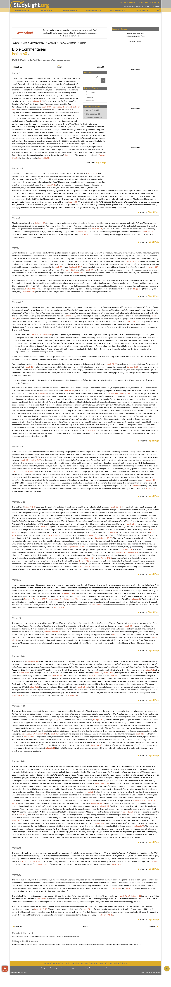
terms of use (49, 963)
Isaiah (83, 42)
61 (100, 67)
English (52, 42)
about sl (113, 963)
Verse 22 (16, 874)
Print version (90, 92)
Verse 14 (16, 618)
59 (18, 67)
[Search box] (92, 80)
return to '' (97, 162)
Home (16, 42)
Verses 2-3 (17, 168)
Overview (89, 95)
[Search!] (103, 80)
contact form (125, 968)
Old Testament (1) (93, 114)
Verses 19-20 (18, 761)
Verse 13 (16, 580)
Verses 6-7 (17, 302)
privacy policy (64, 963)
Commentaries (33, 42)
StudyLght (26, 5)
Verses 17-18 (18, 706)
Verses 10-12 (18, 502)
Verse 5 (15, 247)
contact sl (102, 963)
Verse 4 (15, 218)
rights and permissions (85, 963)
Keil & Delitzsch (68, 42)
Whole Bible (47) (92, 110)
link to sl (123, 963)
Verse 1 (15, 73)
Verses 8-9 (17, 446)
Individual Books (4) (94, 117)
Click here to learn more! (70, 36)
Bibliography (90, 100)
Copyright (89, 98)
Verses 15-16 (18, 656)
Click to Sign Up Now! (147, 2)
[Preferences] (158, 10)
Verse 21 (16, 848)
